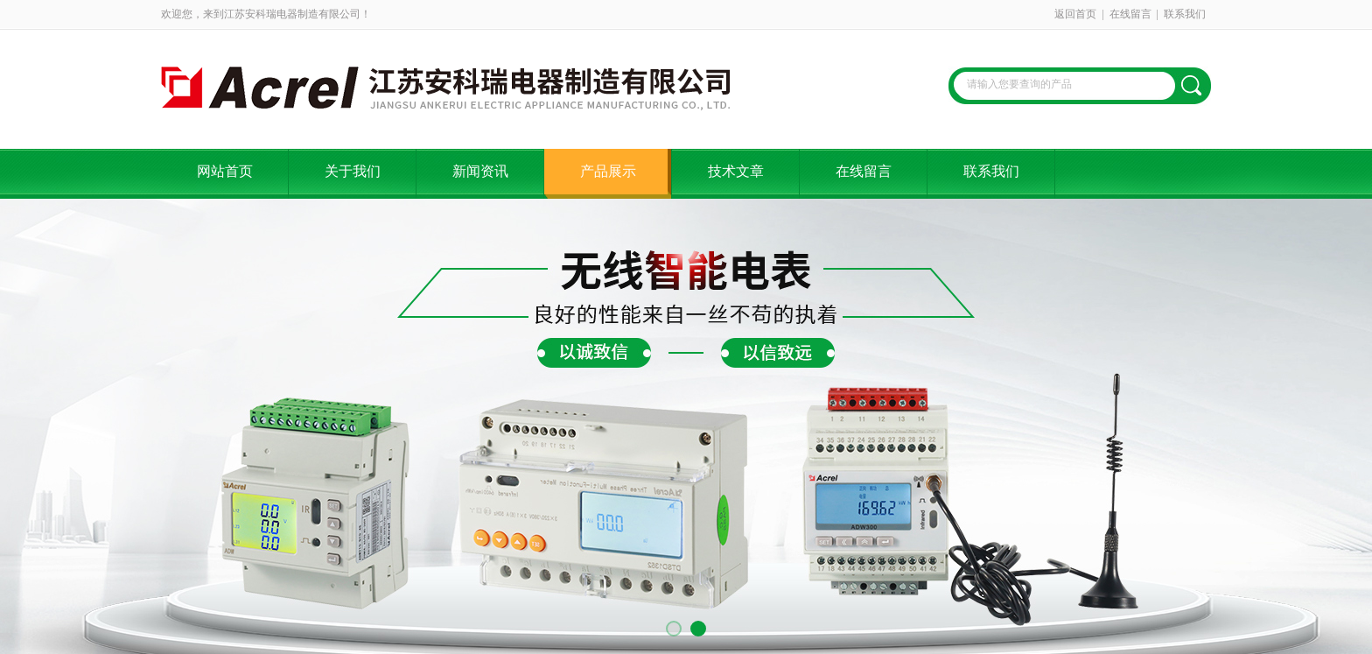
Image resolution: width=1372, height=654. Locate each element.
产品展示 (608, 171)
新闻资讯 (480, 171)
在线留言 (1131, 14)
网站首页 (225, 171)
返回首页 (1075, 14)
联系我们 (1185, 14)
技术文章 (736, 171)
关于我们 (353, 171)
